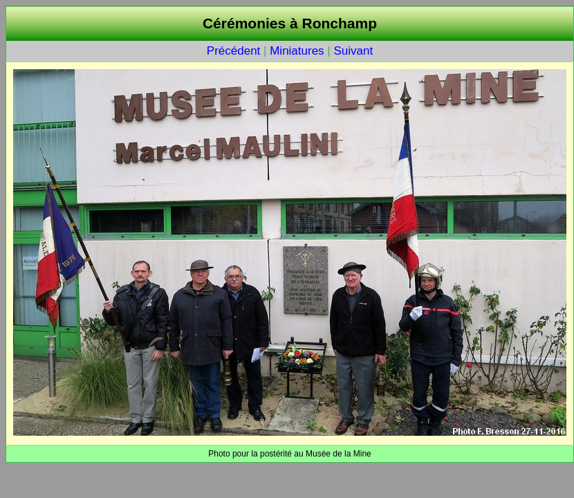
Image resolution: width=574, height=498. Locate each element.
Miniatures (297, 50)
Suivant (353, 50)
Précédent (234, 50)
